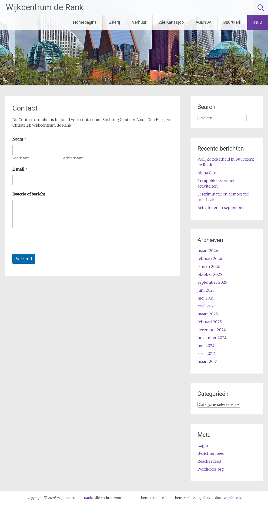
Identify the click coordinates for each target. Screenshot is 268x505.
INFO (257, 22)
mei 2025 (206, 298)
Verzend (24, 258)
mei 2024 (206, 345)
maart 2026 (208, 250)
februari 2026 (210, 258)
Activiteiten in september (221, 207)
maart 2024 (208, 361)
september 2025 (212, 282)
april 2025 (206, 306)
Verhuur (139, 22)
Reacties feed (209, 461)
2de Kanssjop (171, 22)
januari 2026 (209, 266)
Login (203, 445)
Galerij (114, 22)
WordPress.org (211, 469)
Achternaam (73, 158)
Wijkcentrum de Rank (45, 7)
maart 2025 (208, 314)
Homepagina (85, 22)
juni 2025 (206, 290)
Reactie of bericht (28, 194)
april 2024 (207, 353)
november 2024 (212, 337)
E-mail (20, 169)
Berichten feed (211, 453)
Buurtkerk (232, 22)
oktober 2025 (210, 274)
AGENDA (203, 22)
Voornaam (20, 158)
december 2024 (212, 329)
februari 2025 (210, 322)
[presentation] (47, 251)
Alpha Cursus (209, 172)
